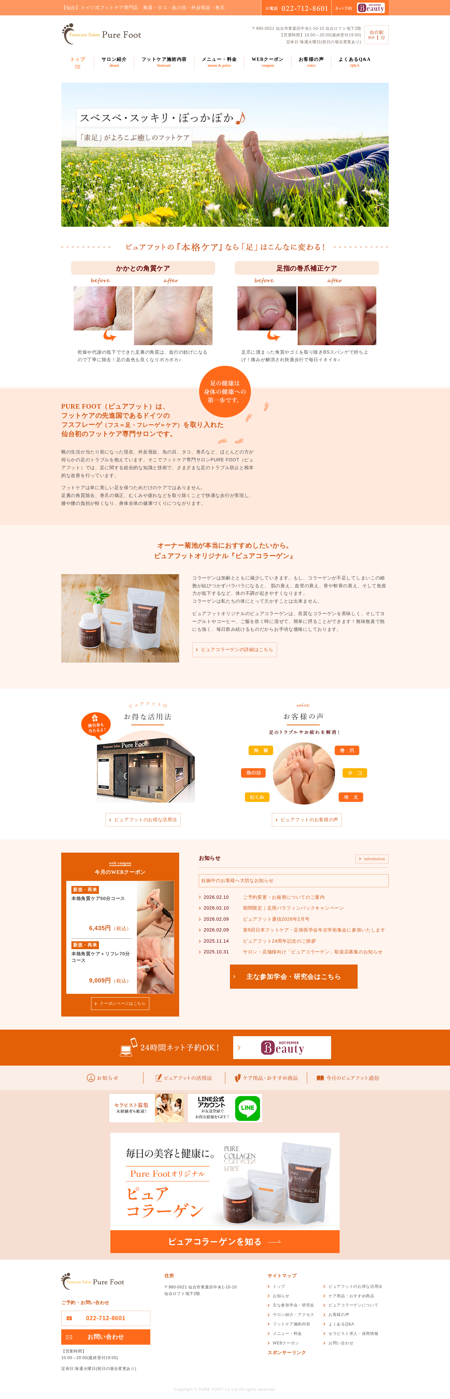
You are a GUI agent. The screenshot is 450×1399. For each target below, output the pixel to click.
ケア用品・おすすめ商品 (351, 1296)
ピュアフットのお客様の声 (309, 819)
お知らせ (281, 1296)
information (374, 859)
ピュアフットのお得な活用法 (145, 819)
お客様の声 (311, 62)
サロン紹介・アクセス (293, 1314)
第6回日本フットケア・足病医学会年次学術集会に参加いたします (314, 929)
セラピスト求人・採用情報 (353, 1333)
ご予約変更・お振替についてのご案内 (284, 897)
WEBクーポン (268, 62)
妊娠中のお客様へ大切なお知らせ (237, 880)
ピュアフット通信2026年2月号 (276, 919)
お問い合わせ (105, 1337)
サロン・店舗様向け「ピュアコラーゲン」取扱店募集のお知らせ (313, 951)
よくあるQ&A (355, 62)
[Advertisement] (344, 1370)
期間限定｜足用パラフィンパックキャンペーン (293, 908)
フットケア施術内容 (164, 62)
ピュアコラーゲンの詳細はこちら (237, 649)
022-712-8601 (106, 1318)
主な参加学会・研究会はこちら (293, 976)
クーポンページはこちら (123, 1003)
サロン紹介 (114, 62)
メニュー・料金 (219, 62)
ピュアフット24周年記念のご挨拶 (279, 941)
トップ (77, 62)
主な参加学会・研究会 (293, 1305)
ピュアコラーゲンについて (353, 1305)
